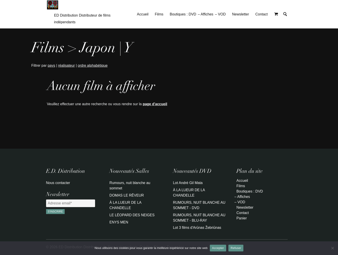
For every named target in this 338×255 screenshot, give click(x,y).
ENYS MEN (118, 222)
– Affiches (205, 14)
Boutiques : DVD (183, 14)
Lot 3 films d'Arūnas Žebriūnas (197, 227)
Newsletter (240, 14)
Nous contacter (58, 183)
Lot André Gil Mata (188, 183)
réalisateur (66, 65)
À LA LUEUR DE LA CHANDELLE (125, 205)
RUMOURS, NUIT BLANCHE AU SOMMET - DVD (199, 205)
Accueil (143, 14)
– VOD (220, 14)
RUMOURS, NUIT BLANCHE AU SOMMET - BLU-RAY (199, 217)
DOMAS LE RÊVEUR (126, 195)
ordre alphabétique (93, 65)
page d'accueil (155, 104)
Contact (261, 14)
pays (51, 65)
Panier (241, 218)
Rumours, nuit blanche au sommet (129, 185)
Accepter (218, 248)
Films (159, 14)
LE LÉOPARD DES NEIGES (132, 215)
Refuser (236, 248)
